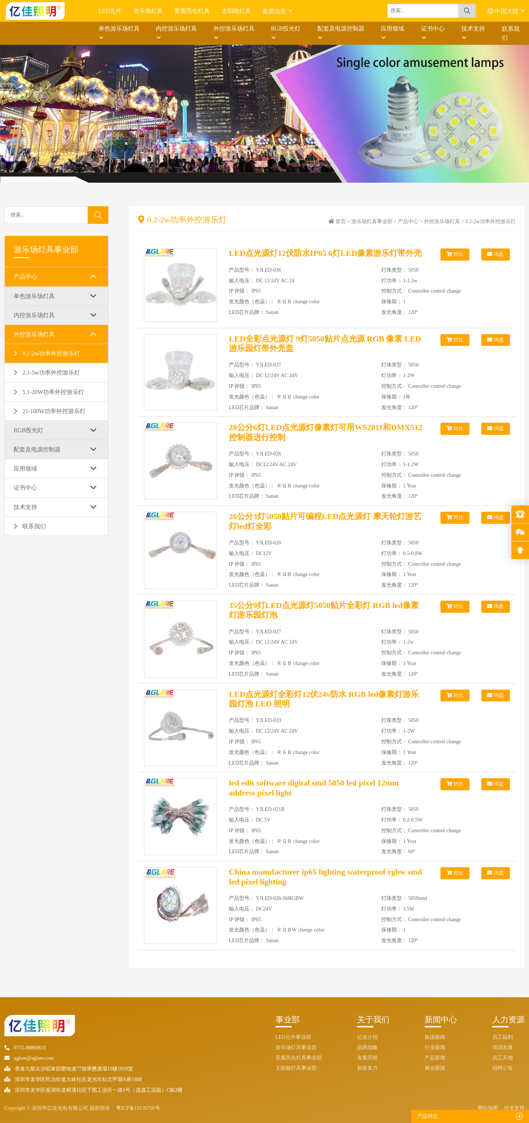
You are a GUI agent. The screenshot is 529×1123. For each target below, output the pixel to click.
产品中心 (25, 276)
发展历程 (367, 1058)
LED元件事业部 (293, 1037)
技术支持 (473, 28)
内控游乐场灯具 (176, 28)
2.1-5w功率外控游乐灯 (51, 372)
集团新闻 (435, 1037)
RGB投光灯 (286, 28)
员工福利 (502, 1037)
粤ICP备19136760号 (138, 1108)
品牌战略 (367, 1047)
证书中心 (433, 28)
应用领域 (392, 28)
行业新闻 (435, 1047)
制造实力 (367, 1068)
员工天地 (502, 1058)
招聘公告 (502, 1068)
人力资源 (508, 1019)
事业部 (288, 1019)
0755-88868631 (25, 1048)
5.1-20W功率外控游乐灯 (53, 392)
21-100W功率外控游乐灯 (54, 411)
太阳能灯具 (236, 11)
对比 (455, 254)
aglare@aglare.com (29, 1058)
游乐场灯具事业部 (371, 221)
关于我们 (373, 1019)
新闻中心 (441, 1019)
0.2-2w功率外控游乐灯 (51, 353)
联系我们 (510, 33)
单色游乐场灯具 (119, 28)
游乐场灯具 (148, 11)
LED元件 (110, 11)
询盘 (495, 254)
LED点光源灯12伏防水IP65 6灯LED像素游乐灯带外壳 (325, 253)
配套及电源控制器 (340, 28)
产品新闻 (435, 1058)
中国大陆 (503, 11)
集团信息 (275, 11)
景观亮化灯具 (192, 11)
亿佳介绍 (367, 1037)
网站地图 (488, 1108)
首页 (340, 221)
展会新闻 (435, 1068)
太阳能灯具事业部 (296, 1068)
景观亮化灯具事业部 (299, 1058)
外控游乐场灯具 (234, 28)
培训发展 (502, 1047)
